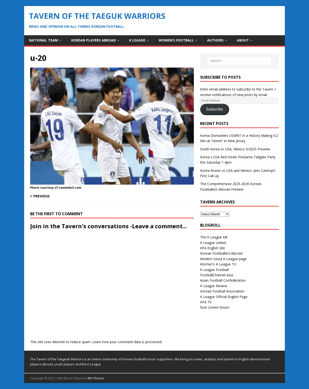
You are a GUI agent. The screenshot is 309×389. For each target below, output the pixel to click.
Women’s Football (176, 40)
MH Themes (96, 378)
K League (137, 40)
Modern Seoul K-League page (223, 259)
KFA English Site (212, 248)
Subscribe (214, 109)
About (243, 40)
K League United (213, 242)
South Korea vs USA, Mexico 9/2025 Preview (235, 149)
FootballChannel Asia (216, 275)
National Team (43, 40)
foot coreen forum (214, 307)
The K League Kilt (214, 237)
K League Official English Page (223, 296)
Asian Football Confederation (223, 280)
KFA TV (205, 302)
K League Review (213, 286)
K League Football (214, 269)
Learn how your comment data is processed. (127, 342)
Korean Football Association (222, 291)
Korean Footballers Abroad (221, 253)
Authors (215, 40)
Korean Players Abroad (93, 40)
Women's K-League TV (218, 264)
